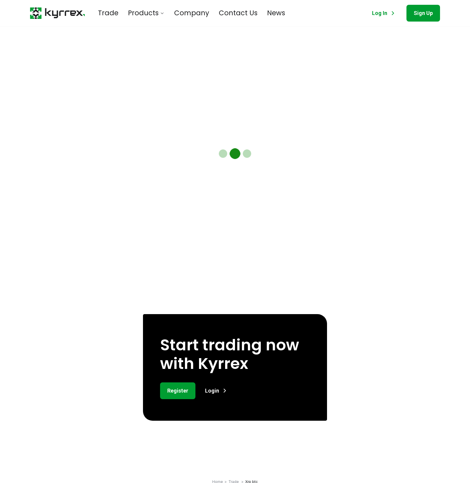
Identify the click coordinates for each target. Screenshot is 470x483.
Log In (384, 13)
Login (217, 390)
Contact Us (214, 13)
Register (177, 390)
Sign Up (423, 13)
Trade (106, 13)
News (246, 13)
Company (176, 13)
